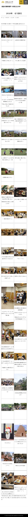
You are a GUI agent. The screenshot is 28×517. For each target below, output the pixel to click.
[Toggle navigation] (26, 2)
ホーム (2, 17)
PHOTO (7, 17)
